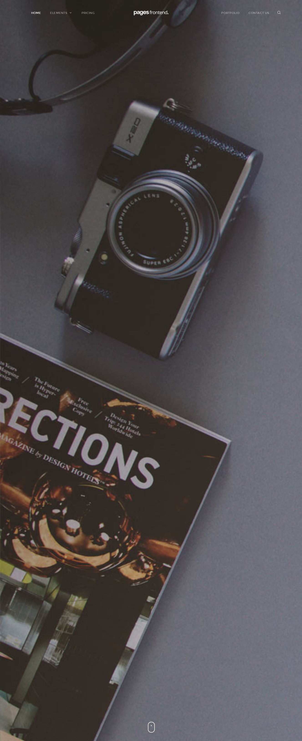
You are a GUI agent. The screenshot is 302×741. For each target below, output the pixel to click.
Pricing (88, 13)
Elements (61, 13)
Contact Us (259, 13)
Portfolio (230, 13)
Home (36, 13)
